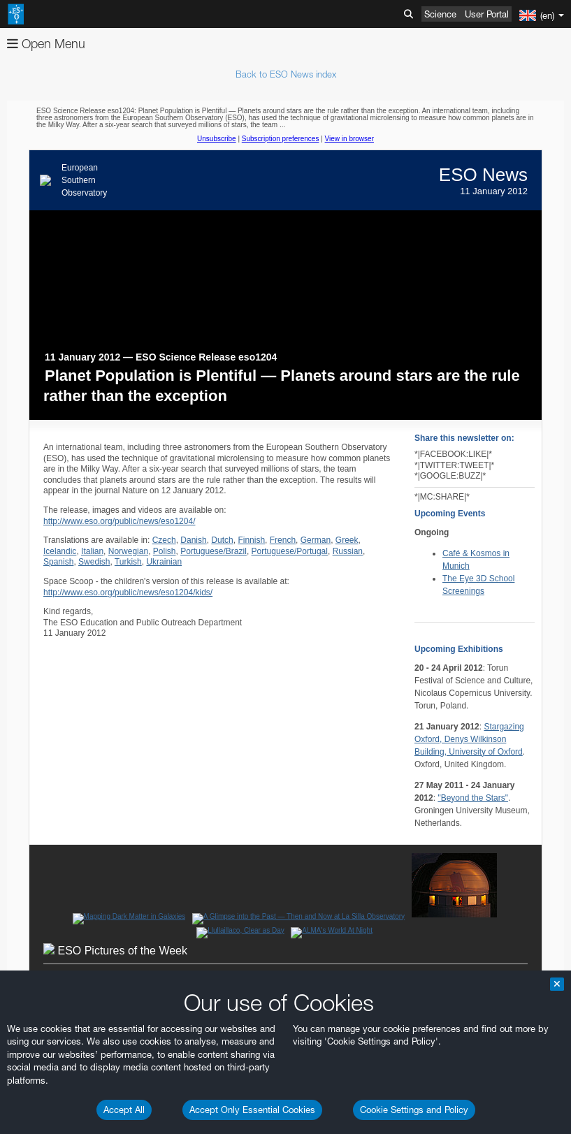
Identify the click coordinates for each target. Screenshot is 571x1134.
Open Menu (46, 43)
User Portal (487, 14)
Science (440, 14)
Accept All (124, 1109)
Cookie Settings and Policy (414, 1109)
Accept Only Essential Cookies (252, 1109)
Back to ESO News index (286, 74)
